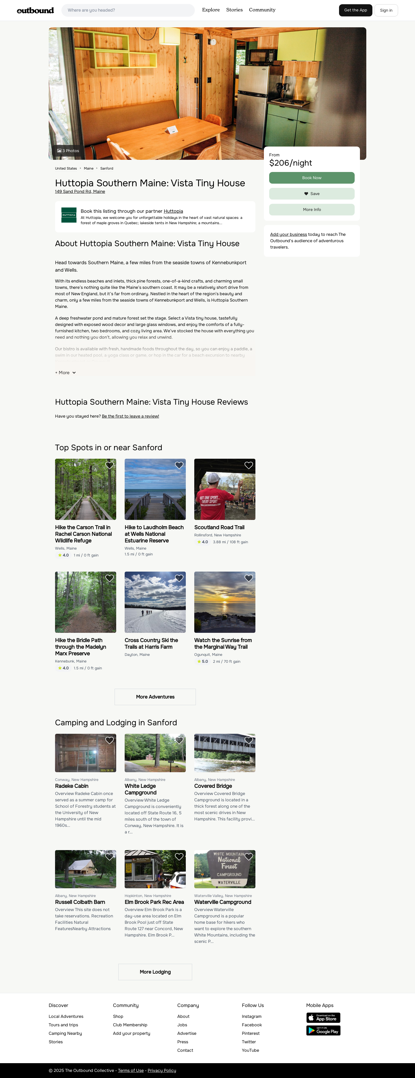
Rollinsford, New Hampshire (217, 535)
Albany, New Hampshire (145, 779)
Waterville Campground (222, 902)
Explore (211, 10)
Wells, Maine (66, 548)
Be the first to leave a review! (130, 416)
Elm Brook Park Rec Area (154, 902)
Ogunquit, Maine (208, 654)
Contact (185, 1050)
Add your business (288, 234)
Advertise (186, 1033)
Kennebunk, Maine (71, 661)
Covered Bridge (213, 786)
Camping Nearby (65, 1033)
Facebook (252, 1025)
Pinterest (251, 1033)
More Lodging (155, 972)
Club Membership (130, 1025)
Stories (234, 10)
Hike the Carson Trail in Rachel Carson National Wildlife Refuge (83, 534)
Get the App (355, 10)
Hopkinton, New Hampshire (148, 895)
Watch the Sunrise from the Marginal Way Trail (223, 643)
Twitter (249, 1042)
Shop (118, 1016)
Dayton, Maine (137, 654)
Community (262, 10)
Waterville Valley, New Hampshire (223, 895)
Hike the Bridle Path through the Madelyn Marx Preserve (80, 647)
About (183, 1016)
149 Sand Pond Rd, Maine (80, 191)
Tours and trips (63, 1025)
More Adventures (155, 697)
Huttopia (173, 211)
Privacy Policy (162, 1070)
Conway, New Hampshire (76, 779)
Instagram (251, 1016)
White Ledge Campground (140, 789)
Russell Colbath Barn (80, 902)
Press (182, 1042)
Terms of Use (131, 1070)
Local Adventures (66, 1016)
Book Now (312, 177)
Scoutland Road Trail (219, 527)
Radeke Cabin (71, 786)
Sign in (386, 10)
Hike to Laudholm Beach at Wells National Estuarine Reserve (154, 534)
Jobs (182, 1025)
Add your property (131, 1033)
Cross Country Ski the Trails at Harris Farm (151, 643)
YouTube (250, 1050)
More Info (312, 209)
